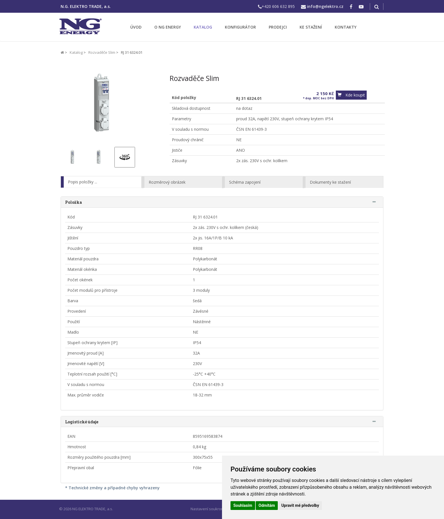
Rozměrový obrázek (167, 182)
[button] (351, 95)
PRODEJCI (278, 27)
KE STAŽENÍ (311, 27)
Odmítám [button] (267, 505)
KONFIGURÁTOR (240, 27)
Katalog (76, 52)
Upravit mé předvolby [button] (300, 505)
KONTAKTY (346, 27)
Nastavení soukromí (208, 509)
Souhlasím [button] (242, 505)
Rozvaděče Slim (101, 52)
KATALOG (203, 27)
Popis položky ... (82, 182)
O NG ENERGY (167, 27)
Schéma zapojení (245, 182)
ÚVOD (136, 27)
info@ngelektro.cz (325, 6)
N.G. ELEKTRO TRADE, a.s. (86, 6)
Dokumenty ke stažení (330, 182)
